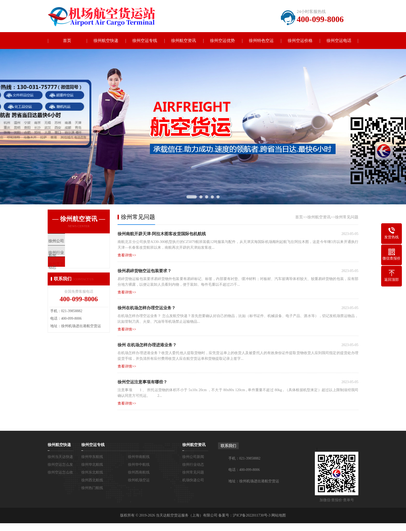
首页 (67, 40)
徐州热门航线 (92, 488)
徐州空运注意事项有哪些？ (142, 382)
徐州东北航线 (92, 472)
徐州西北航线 (92, 480)
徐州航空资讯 (183, 40)
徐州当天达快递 (60, 457)
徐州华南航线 (139, 457)
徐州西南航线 (139, 472)
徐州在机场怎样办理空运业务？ (147, 308)
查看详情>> (127, 255)
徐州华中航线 (139, 465)
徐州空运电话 (339, 40)
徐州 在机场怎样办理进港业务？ (147, 345)
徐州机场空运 (139, 480)
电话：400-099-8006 (244, 470)
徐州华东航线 (92, 457)
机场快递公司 (193, 480)
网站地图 (278, 515)
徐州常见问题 (346, 217)
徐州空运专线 (144, 40)
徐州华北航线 (92, 465)
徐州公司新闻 (193, 457)
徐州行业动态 (193, 465)
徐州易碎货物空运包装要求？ (144, 271)
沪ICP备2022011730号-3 (251, 515)
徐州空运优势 (222, 40)
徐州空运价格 (300, 40)
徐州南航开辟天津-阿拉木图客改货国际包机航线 (162, 234)
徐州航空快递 (105, 40)
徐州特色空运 (261, 40)
